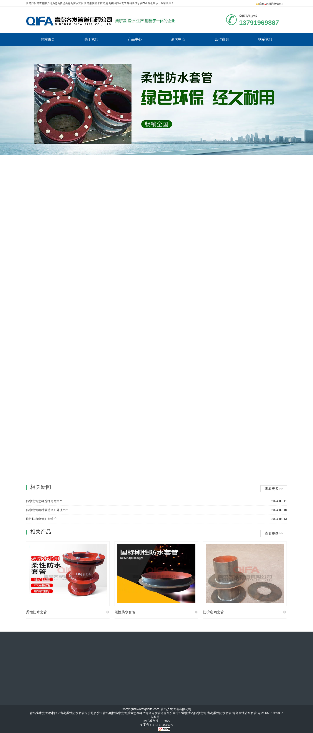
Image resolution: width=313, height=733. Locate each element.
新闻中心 (178, 39)
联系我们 (265, 39)
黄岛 (167, 721)
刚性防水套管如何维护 (41, 519)
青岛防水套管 (75, 3)
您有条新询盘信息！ (270, 3)
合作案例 (222, 39)
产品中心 (135, 39)
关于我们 (91, 39)
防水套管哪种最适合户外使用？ (47, 510)
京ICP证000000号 (162, 724)
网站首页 (48, 39)
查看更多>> (274, 533)
